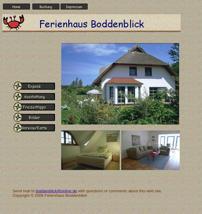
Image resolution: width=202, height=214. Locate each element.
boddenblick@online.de (56, 191)
